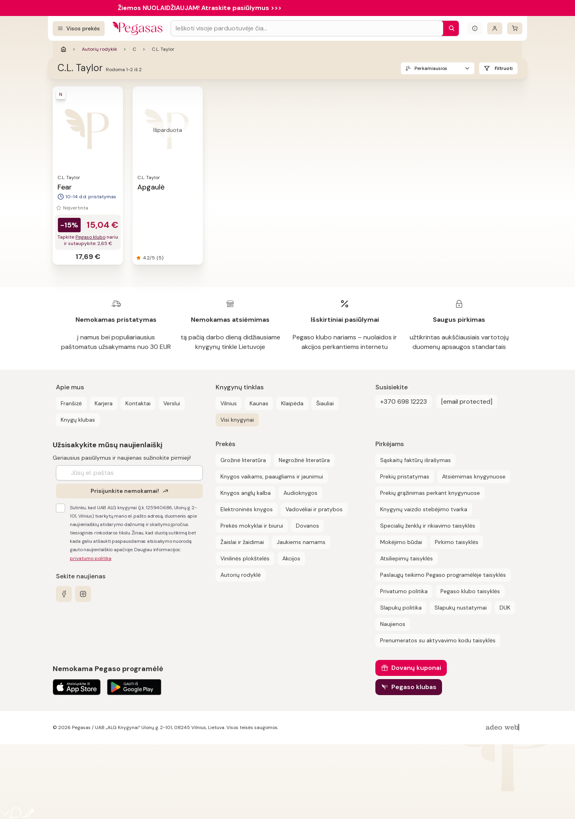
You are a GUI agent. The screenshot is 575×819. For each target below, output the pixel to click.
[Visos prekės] (79, 28)
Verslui (171, 403)
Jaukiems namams (301, 542)
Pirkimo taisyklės (456, 542)
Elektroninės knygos (246, 509)
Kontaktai (138, 403)
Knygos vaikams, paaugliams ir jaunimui (271, 476)
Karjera (104, 403)
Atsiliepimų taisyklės (406, 558)
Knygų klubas (78, 419)
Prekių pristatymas (404, 476)
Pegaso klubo (90, 237)
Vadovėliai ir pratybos (314, 509)
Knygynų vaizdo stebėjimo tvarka (423, 509)
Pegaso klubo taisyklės (470, 591)
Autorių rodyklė (99, 49)
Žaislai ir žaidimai (242, 542)
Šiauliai (325, 403)
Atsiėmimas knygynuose (474, 476)
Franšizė (71, 403)
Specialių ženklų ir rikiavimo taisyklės (427, 525)
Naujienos (392, 624)
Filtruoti (504, 68)
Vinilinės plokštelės (245, 558)
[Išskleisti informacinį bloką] (474, 28)
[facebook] (64, 594)
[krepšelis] (514, 28)
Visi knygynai (237, 419)
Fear (65, 187)
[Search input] (307, 28)
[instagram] (83, 594)
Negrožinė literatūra (304, 460)
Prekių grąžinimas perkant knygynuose (430, 492)
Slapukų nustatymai (460, 607)
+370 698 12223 (403, 401)
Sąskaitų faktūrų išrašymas (415, 460)
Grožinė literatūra (243, 460)
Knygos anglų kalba (245, 492)
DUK (505, 607)
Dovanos (307, 525)
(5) (160, 258)
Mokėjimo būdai (401, 542)
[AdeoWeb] (503, 727)
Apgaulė (151, 187)
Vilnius (228, 403)
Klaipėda (292, 403)
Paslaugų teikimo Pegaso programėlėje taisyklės (443, 574)
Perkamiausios (430, 68)
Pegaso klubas (413, 687)
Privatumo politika (404, 591)
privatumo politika (90, 558)
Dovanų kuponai (416, 668)
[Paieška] (449, 28)
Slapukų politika (401, 607)
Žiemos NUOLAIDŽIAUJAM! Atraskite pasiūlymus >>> (200, 8)
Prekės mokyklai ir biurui (251, 525)
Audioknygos (300, 492)
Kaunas (259, 403)
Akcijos (291, 558)
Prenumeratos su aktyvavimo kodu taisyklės (438, 640)
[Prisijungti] (494, 28)
